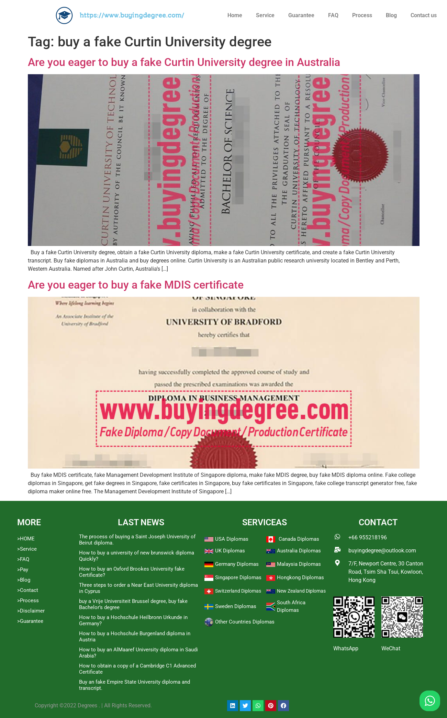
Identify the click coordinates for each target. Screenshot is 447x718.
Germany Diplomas (237, 564)
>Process (28, 600)
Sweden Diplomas (235, 606)
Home (234, 15)
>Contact (27, 590)
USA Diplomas (231, 539)
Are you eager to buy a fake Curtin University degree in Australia (184, 62)
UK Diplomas (230, 551)
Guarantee (301, 15)
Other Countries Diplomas (245, 622)
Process (362, 15)
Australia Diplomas (299, 551)
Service (265, 15)
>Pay (22, 569)
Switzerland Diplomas (238, 591)
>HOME (26, 539)
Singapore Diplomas (238, 577)
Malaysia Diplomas (299, 564)
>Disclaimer (31, 611)
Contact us (424, 15)
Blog (391, 15)
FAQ (333, 15)
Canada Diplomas (299, 539)
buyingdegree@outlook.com (382, 550)
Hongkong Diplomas (300, 577)
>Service (27, 549)
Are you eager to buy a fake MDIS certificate (136, 284)
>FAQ (23, 559)
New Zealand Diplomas (301, 591)
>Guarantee (30, 621)
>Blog (23, 580)
